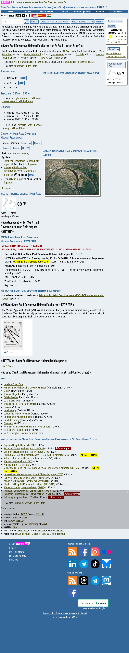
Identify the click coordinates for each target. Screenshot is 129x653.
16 (116, 36)
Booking (37, 143)
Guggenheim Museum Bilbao (18, 416)
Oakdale (80, 54)
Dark (18, 15)
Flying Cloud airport (13, 179)
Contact (12, 547)
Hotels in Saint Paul (13, 384)
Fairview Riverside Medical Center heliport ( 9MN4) (29, 477)
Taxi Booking (22, 153)
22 (113, 39)
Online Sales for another (116, 55)
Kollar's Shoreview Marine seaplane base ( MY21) (28, 458)
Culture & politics (82, 11)
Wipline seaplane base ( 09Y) (18, 461)
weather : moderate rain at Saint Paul (21, 193)
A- (2, 15)
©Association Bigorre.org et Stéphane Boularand (65, 613)
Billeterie (111, 25)
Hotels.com (26, 143)
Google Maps (24, 533)
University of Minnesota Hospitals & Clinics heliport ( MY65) (33, 474)
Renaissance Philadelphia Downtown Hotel (25, 387)
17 (119, 36)
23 (116, 39)
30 (116, 42)
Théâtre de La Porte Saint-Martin (20, 403)
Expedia (6, 148)
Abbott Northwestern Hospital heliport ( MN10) (27, 481)
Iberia (31, 174)
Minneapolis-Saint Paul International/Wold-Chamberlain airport (20, 171)
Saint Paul (82, 51)
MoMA (7, 390)
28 (111, 42)
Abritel (16, 148)
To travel (6, 188)
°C (23, 15)
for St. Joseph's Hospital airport (20, 433)
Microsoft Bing (39, 533)
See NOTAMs (8, 366)
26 (125, 39)
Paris (6, 407)
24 (119, 39)
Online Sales (114, 49)
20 (108, 39)
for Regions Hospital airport (17, 429)
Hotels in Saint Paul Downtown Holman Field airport (71, 73)
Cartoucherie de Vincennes (17, 413)
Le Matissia (9, 400)
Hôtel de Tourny (11, 420)
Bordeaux (8, 423)
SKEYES (59, 530)
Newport (25, 57)
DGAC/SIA (22, 530)
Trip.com (32, 164)
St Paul (66, 51)
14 (111, 36)
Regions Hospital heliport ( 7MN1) (20, 445)
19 (125, 36)
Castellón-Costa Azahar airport (55, 21)
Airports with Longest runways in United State (22, 126)
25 (122, 39)
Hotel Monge (10, 410)
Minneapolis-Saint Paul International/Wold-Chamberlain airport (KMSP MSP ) (43, 468)
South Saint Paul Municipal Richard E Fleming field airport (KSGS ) (37, 455)
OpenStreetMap (57, 533)
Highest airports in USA (26, 98)
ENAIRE (41, 530)
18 (122, 36)
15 (113, 36)
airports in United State (25, 66)
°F (26, 15)
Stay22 (25, 148)
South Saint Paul (32, 54)
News (10, 11)
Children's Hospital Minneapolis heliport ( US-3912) (29, 484)
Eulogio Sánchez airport (82, 21)
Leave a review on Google (93, 608)
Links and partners (17, 555)
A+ (5, 15)
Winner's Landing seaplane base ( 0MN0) (24, 487)
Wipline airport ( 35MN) (15, 464)
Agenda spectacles (115, 20)
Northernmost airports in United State (33, 61)
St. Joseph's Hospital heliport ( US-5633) (24, 448)
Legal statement (16, 551)
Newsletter (14, 559)
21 (111, 39)
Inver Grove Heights (50, 57)
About (19, 543)
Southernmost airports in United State (76, 61)
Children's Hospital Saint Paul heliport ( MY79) (27, 451)
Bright (12, 15)
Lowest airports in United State (17, 101)
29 (113, 42)
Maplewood (58, 54)
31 (119, 42)
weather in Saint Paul (115, 65)
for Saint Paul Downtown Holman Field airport (27, 426)
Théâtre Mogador (12, 394)
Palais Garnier (11, 397)
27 (108, 42)
